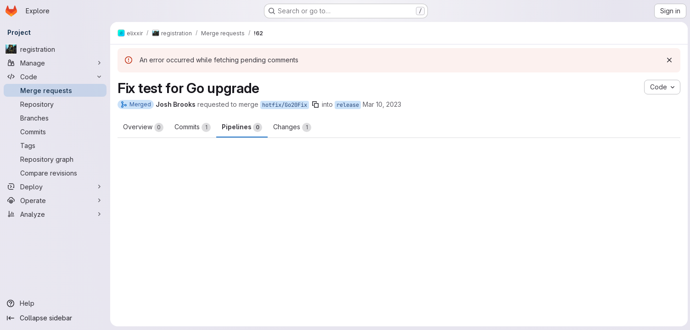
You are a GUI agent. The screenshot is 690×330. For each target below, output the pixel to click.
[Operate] (55, 200)
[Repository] (55, 104)
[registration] (55, 49)
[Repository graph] (55, 159)
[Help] (55, 303)
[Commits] (55, 131)
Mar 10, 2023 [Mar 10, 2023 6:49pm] (382, 104)
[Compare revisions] (55, 172)
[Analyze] (55, 214)
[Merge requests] (55, 90)
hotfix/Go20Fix (284, 105)
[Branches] (55, 117)
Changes (292, 127)
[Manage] (55, 62)
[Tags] (55, 145)
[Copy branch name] (315, 104)
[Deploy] (55, 186)
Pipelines (242, 127)
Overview (143, 127)
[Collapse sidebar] (55, 318)
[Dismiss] (667, 60)
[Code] (55, 76)
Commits (192, 127)
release (348, 105)
